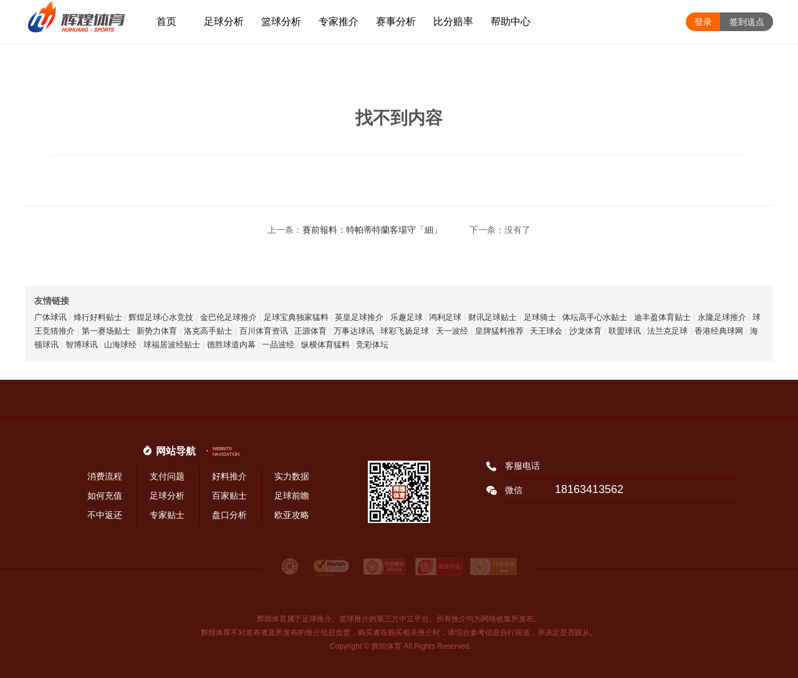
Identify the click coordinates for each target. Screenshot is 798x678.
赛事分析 (396, 21)
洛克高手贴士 (208, 331)
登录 (703, 22)
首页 (166, 21)
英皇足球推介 (359, 317)
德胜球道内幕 (231, 344)
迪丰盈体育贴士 (662, 317)
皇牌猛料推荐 (499, 331)
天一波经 (452, 331)
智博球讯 (81, 344)
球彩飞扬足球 (404, 331)
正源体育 (310, 331)
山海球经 (120, 344)
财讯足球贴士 (492, 317)
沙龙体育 (585, 331)
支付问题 (167, 476)
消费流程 (104, 476)
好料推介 (229, 476)
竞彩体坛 (372, 344)
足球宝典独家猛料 (296, 317)
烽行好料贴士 (98, 317)
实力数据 (291, 476)
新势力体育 (157, 331)
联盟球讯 (624, 331)
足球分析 (224, 21)
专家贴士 (167, 515)
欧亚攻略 (291, 515)
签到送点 (746, 22)
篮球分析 (281, 21)
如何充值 (104, 496)
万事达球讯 (354, 331)
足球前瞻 (291, 496)
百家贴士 (229, 496)
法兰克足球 (667, 331)
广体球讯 (50, 317)
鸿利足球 (445, 317)
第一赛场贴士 (106, 331)
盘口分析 (229, 515)
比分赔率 (453, 21)
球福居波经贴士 (171, 344)
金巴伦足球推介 (228, 317)
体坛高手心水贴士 (594, 317)
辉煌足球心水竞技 (160, 317)
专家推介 (338, 21)
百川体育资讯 (263, 331)
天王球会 (546, 331)
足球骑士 (540, 317)
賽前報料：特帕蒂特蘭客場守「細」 (372, 230)
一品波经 (278, 344)
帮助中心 (511, 21)
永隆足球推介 (722, 317)
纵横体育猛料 (325, 344)
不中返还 (104, 515)
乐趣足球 (406, 317)
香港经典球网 (719, 331)
